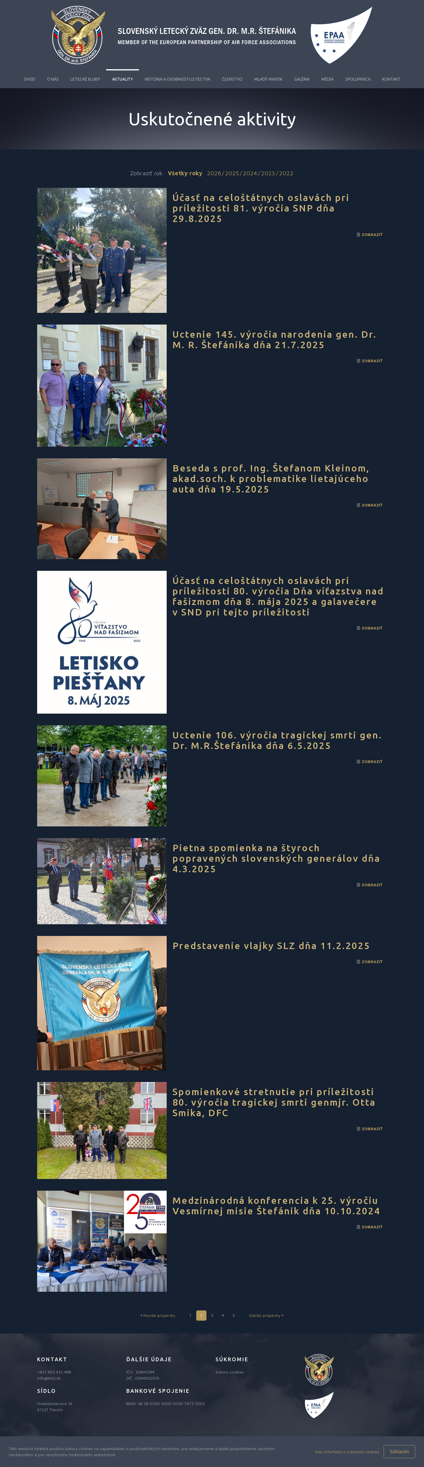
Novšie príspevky (157, 1315)
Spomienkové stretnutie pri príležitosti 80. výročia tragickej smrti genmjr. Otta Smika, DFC (274, 1102)
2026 (214, 173)
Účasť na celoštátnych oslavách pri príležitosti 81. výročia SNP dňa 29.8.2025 (261, 208)
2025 (232, 173)
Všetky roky (185, 173)
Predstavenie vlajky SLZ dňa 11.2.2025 (271, 945)
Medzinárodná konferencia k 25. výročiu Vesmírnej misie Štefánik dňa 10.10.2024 (276, 1205)
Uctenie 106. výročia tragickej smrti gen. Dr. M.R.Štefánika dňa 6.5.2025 (277, 740)
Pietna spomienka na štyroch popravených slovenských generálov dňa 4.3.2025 (276, 858)
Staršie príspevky (267, 1315)
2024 (250, 173)
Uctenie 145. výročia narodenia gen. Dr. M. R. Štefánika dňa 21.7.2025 (275, 339)
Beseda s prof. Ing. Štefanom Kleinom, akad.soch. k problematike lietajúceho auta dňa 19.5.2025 (271, 478)
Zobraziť (372, 234)
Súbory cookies (230, 1371)
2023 (268, 173)
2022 (286, 173)
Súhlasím (399, 1451)
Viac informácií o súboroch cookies (347, 1451)
